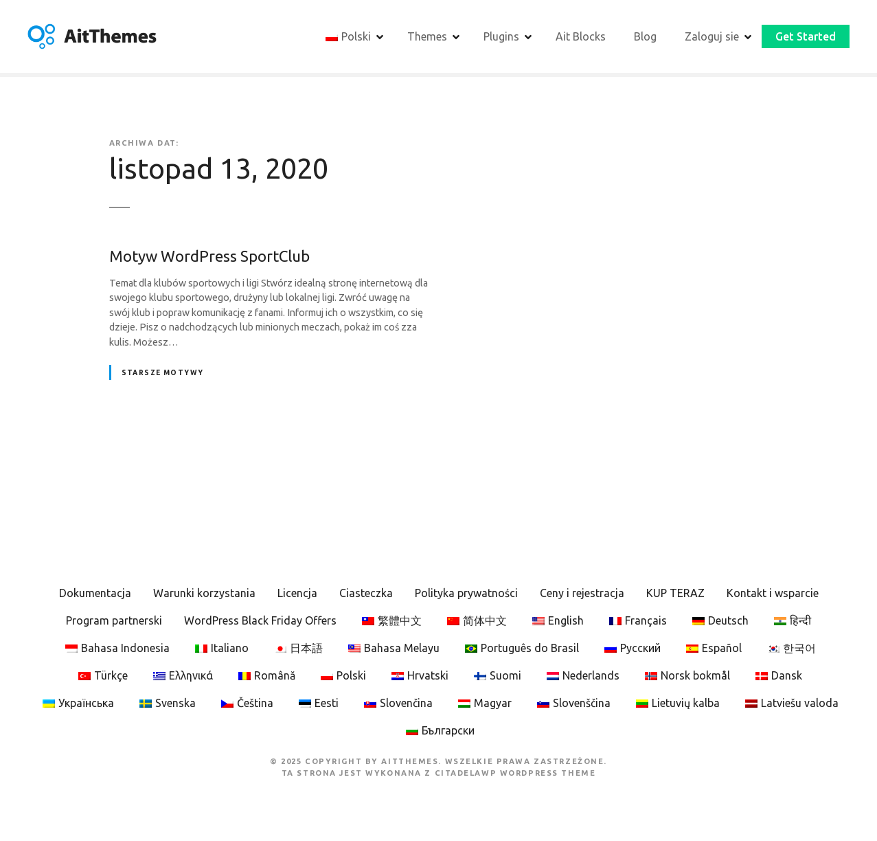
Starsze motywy (163, 373)
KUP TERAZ (675, 593)
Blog (645, 36)
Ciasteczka (366, 593)
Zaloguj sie (712, 36)
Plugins (501, 36)
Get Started (805, 36)
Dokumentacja (95, 593)
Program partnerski (114, 621)
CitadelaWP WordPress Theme (515, 773)
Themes (427, 36)
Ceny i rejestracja (582, 593)
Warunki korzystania (204, 593)
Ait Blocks (581, 36)
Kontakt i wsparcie (773, 593)
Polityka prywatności (466, 593)
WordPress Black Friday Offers (260, 621)
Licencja (297, 593)
